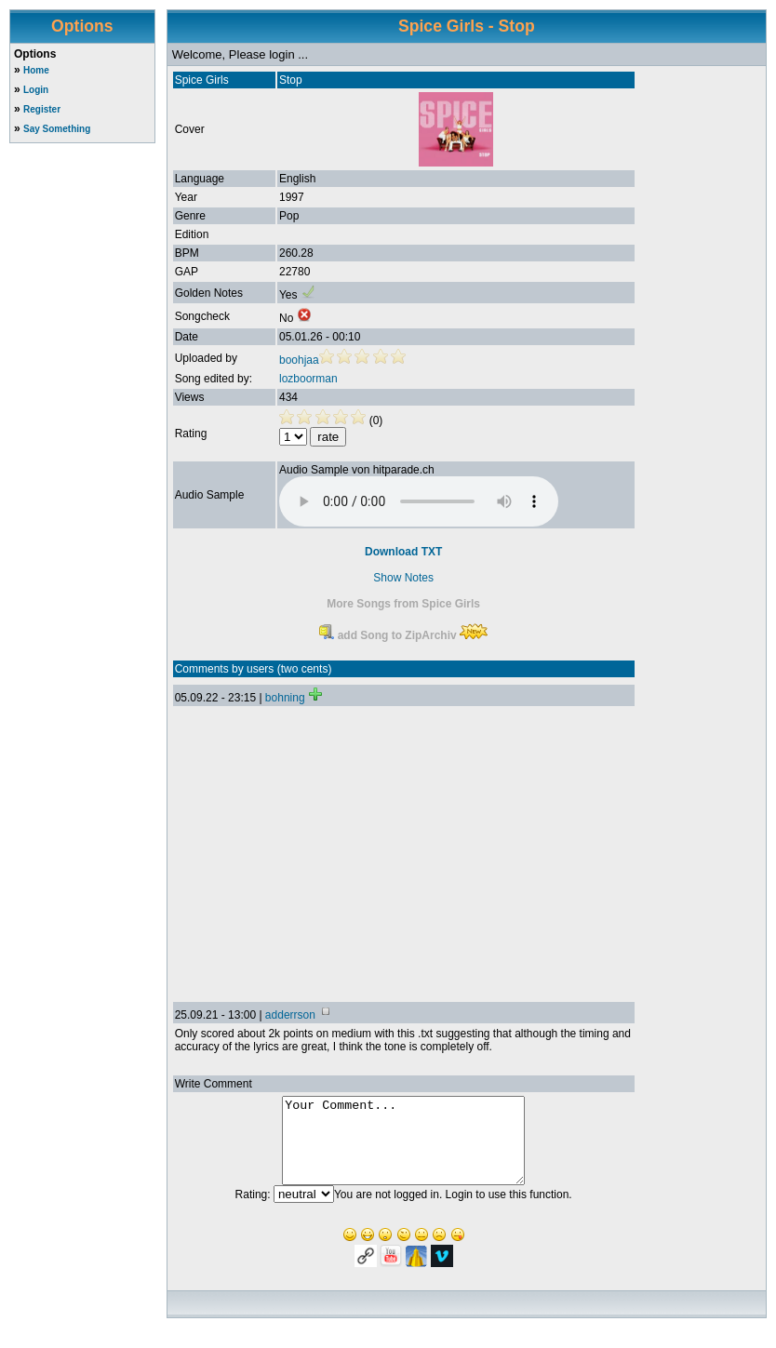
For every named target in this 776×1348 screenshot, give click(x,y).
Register (41, 109)
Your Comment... (403, 1149)
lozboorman (308, 378)
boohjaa (299, 360)
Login (35, 90)
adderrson (290, 1014)
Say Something (56, 129)
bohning (285, 697)
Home (36, 70)
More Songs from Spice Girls (403, 603)
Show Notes (403, 577)
